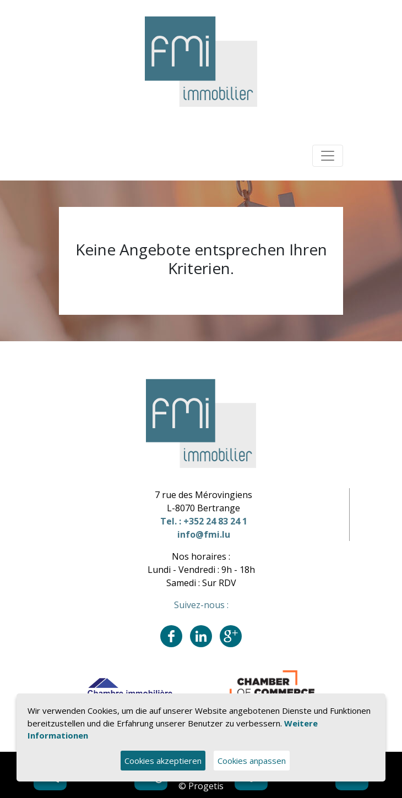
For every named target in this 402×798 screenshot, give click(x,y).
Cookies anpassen (252, 760)
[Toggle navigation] (327, 156)
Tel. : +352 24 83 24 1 (203, 521)
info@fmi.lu (203, 534)
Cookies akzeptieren (163, 760)
